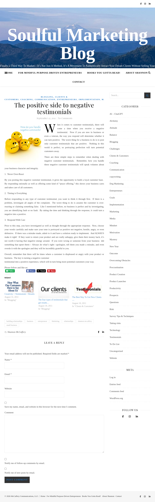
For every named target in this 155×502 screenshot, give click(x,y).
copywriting (115, 176)
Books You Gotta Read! (103, 73)
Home (9, 73)
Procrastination (116, 267)
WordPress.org (116, 398)
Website (8, 388)
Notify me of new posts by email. (20, 473)
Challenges (115, 149)
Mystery (113, 239)
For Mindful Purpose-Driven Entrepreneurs (50, 73)
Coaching (26, 99)
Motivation (115, 232)
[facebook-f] (141, 4)
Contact (79, 82)
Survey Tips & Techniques (122, 316)
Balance (113, 135)
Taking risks (115, 323)
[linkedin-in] (149, 4)
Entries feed (115, 384)
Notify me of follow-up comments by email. (25, 463)
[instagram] (145, 4)
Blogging (47, 97)
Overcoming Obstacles (120, 260)
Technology (115, 330)
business (30, 321)
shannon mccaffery (85, 321)
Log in (113, 377)
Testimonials (115, 337)
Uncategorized (116, 351)
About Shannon (137, 73)
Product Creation (117, 274)
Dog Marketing (117, 183)
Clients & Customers (119, 156)
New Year (114, 246)
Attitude (113, 128)
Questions (114, 302)
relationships (68, 321)
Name (8, 360)
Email (8, 374)
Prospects (114, 295)
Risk (112, 309)
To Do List (114, 344)
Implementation (89, 99)
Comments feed (117, 391)
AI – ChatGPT (116, 114)
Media (112, 218)
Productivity (115, 288)
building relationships (14, 321)
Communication (45, 99)
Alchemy (114, 121)
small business (12, 325)
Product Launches (118, 281)
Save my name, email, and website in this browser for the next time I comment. (41, 407)
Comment (9, 412)
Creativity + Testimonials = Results (20, 294)
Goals (112, 197)
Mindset (113, 225)
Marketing (55, 321)
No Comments (65, 118)
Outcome (114, 253)
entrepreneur (42, 321)
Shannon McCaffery (17, 332)
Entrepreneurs (67, 99)
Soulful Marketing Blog (77, 44)
